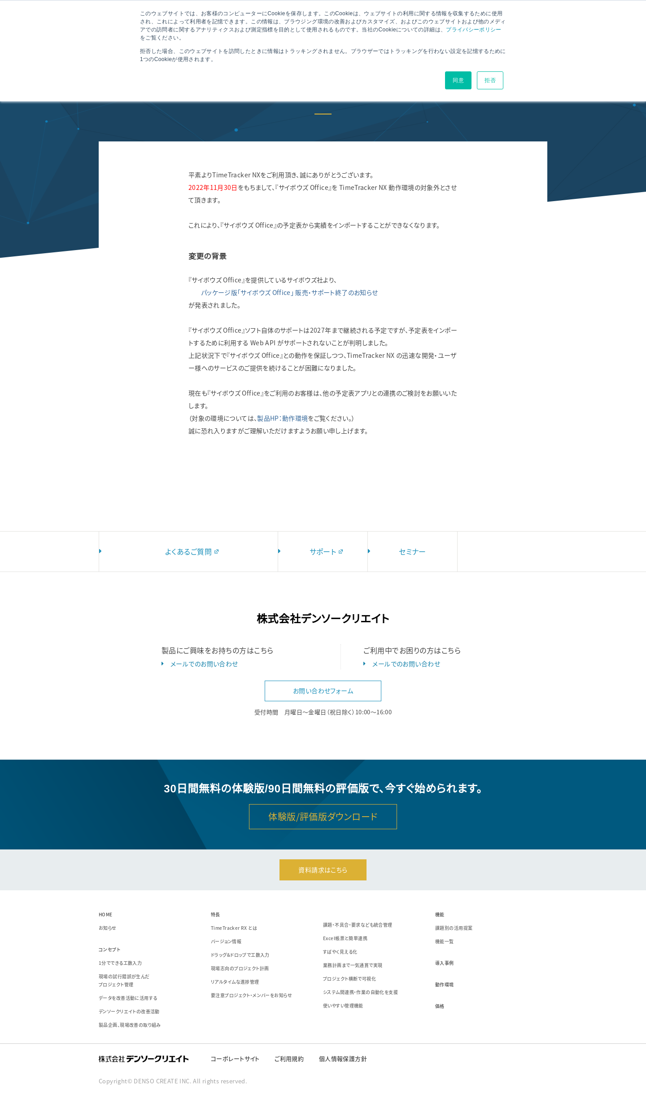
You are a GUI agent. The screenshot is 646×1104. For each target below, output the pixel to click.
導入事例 (444, 962)
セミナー (412, 551)
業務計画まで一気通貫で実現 (352, 965)
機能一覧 (444, 941)
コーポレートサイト (235, 1058)
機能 (440, 914)
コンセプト (109, 949)
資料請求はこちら (322, 869)
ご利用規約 (289, 1058)
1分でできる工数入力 (120, 962)
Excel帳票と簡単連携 (345, 938)
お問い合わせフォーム (323, 690)
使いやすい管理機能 (343, 1005)
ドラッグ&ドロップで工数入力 (240, 954)
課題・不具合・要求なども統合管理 (358, 924)
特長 (215, 914)
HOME (106, 914)
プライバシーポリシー (474, 29)
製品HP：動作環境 (282, 417)
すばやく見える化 (340, 951)
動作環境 (444, 984)
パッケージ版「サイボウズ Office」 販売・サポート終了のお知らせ (289, 292)
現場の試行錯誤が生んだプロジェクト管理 (124, 980)
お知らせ (108, 927)
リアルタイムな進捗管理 (235, 981)
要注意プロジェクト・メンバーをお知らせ (251, 995)
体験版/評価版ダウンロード (322, 816)
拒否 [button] (490, 80)
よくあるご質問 (193, 551)
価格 (440, 1006)
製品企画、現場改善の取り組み (130, 1024)
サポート (327, 551)
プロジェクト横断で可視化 (349, 978)
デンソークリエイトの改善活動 (129, 1011)
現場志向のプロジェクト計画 (240, 968)
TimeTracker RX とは (234, 927)
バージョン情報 (226, 941)
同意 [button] (458, 80)
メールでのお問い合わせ (204, 663)
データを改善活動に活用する (128, 997)
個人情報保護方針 (343, 1058)
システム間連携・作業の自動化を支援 (360, 992)
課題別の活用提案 (453, 927)
